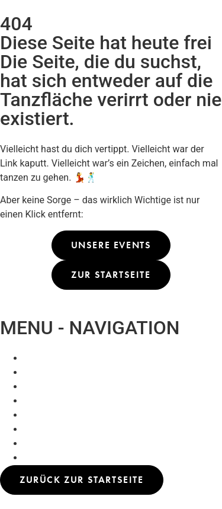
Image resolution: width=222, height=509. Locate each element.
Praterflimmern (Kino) (69, 372)
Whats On (44, 358)
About (36, 386)
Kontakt (40, 400)
